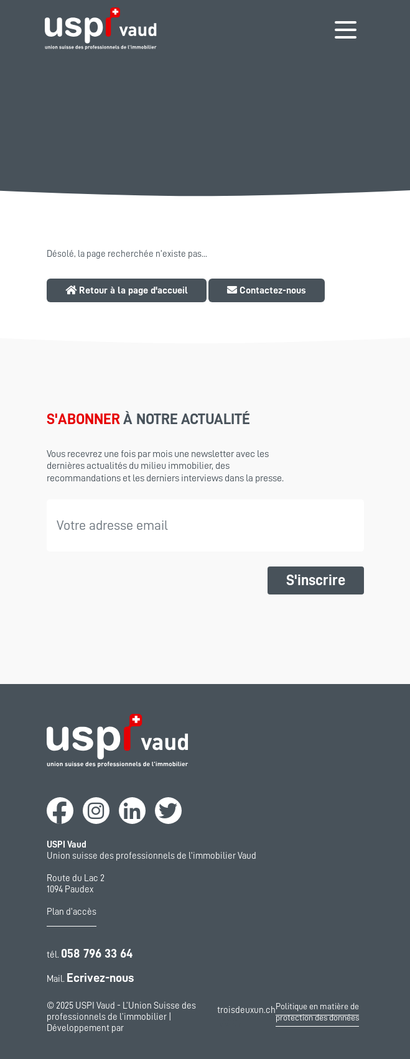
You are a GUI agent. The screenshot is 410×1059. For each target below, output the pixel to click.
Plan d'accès (71, 912)
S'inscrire (315, 580)
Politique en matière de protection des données (317, 1012)
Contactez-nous (266, 290)
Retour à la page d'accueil (126, 290)
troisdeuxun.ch (246, 1018)
